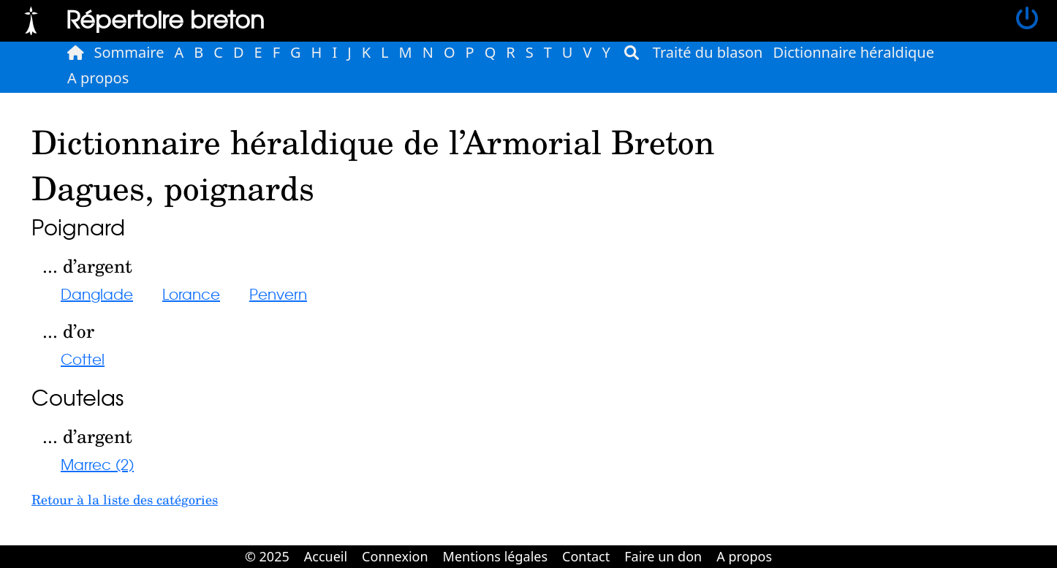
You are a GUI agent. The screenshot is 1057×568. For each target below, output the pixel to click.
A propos (98, 78)
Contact (586, 556)
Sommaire (129, 52)
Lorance (191, 293)
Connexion (395, 556)
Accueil (325, 556)
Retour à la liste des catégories (124, 499)
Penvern (278, 293)
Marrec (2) (97, 463)
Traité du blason (708, 52)
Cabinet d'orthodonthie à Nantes (789, 546)
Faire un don (663, 556)
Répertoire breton (165, 18)
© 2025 (267, 556)
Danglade (97, 293)
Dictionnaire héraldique (853, 52)
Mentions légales (495, 556)
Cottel (83, 358)
